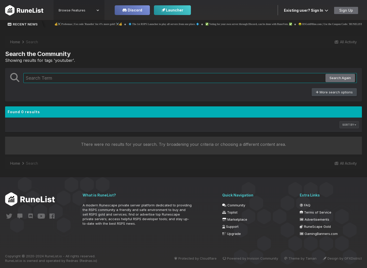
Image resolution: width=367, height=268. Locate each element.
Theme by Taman (300, 258)
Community (233, 205)
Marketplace (234, 219)
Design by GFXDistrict (342, 258)
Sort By (349, 124)
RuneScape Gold (315, 226)
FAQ (305, 205)
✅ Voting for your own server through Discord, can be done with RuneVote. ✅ (265, 24)
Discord (132, 10)
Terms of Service (315, 212)
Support (230, 226)
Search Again (340, 78)
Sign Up (346, 10)
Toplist (230, 212)
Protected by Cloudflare (195, 258)
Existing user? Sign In (306, 10)
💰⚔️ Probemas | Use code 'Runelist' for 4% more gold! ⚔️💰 (104, 24)
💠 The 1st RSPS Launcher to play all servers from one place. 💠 (180, 24)
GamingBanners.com (319, 234)
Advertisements (314, 219)
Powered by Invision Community (250, 258)
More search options (334, 92)
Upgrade (231, 234)
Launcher (172, 10)
